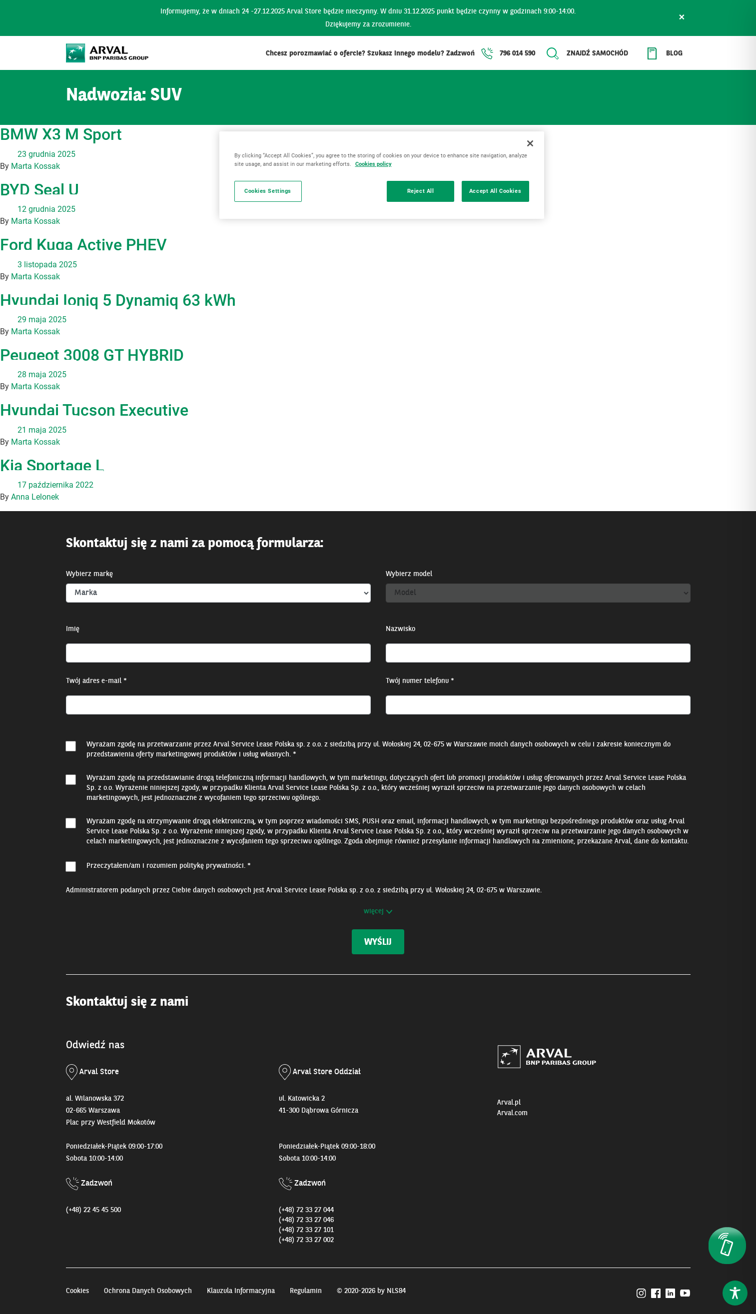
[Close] (530, 143)
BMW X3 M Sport (61, 134)
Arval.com (512, 1113)
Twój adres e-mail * (96, 680)
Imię (72, 629)
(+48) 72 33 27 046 (306, 1220)
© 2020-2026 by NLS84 (371, 1291)
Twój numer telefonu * (420, 680)
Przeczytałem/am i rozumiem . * (168, 865)
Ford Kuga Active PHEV (83, 244)
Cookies (77, 1291)
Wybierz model (409, 574)
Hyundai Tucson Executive (94, 410)
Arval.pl (509, 1102)
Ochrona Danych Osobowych (148, 1291)
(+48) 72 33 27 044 (306, 1210)
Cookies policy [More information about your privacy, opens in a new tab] (373, 163)
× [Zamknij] (682, 18)
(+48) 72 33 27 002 (306, 1240)
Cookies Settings (267, 190)
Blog (674, 53)
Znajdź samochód (597, 53)
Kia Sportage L (52, 465)
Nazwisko (400, 629)
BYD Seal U (39, 189)
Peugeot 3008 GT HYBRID (92, 355)
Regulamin (306, 1291)
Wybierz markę (89, 574)
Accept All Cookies (495, 190)
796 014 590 (517, 53)
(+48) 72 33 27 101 (306, 1230)
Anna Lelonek (35, 497)
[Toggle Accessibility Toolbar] (735, 1293)
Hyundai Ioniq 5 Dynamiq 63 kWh (118, 300)
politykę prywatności (211, 865)
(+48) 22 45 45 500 (93, 1210)
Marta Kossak (35, 166)
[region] (381, 175)
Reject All (420, 190)
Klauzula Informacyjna (241, 1291)
